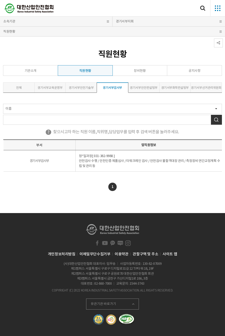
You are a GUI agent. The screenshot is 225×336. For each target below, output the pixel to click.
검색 (216, 120)
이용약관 (121, 254)
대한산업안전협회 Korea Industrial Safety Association (29, 8)
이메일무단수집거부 (95, 254)
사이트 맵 (170, 254)
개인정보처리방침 (61, 254)
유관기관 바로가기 (103, 304)
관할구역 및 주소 (145, 254)
